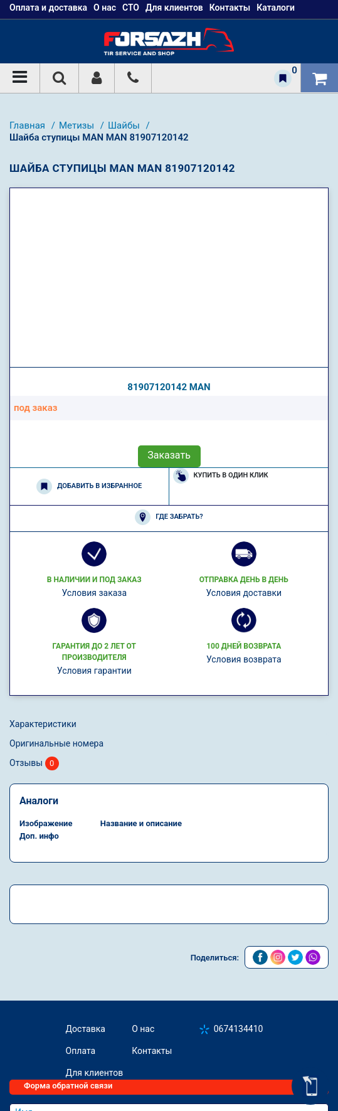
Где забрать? (169, 517)
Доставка (85, 1029)
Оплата (81, 1051)
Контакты (152, 1051)
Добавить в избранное (89, 486)
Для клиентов (95, 1073)
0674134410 (238, 1029)
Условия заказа (94, 593)
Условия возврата (244, 659)
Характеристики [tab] (43, 724)
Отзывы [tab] (34, 764)
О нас (143, 1029)
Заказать (169, 455)
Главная (28, 125)
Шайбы (125, 125)
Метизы (78, 125)
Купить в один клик (220, 476)
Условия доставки (244, 593)
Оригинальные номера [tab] (56, 743)
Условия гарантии (94, 671)
